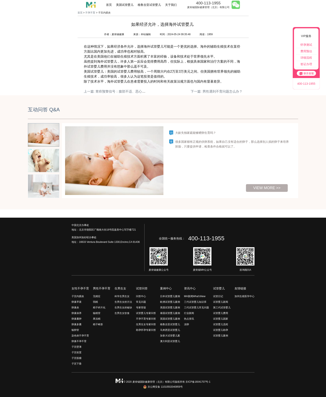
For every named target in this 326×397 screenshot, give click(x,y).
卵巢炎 (75, 307)
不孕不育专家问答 (146, 318)
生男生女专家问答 (146, 324)
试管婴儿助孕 (220, 330)
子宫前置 (77, 352)
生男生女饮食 (122, 313)
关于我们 (171, 4)
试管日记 (218, 296)
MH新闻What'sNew (194, 296)
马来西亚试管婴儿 (170, 330)
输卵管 (75, 330)
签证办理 (306, 64)
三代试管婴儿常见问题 (196, 307)
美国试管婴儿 (124, 4)
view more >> (266, 188)
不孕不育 (90, 12)
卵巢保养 (77, 313)
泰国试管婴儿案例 (170, 313)
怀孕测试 (306, 44)
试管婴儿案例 (220, 335)
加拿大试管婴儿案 (170, 335)
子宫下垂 (77, 363)
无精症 (96, 296)
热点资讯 (189, 318)
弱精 (95, 301)
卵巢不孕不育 (79, 341)
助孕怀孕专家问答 (146, 330)
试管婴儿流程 (220, 324)
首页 (109, 4)
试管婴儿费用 (220, 313)
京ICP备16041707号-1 (197, 381)
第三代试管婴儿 (222, 307)
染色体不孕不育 (80, 335)
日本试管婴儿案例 (170, 296)
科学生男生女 (122, 296)
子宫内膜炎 (78, 296)
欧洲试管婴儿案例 (170, 301)
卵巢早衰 (77, 301)
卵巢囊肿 (77, 318)
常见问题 (141, 301)
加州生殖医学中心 (244, 296)
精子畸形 (98, 324)
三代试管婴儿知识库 (195, 301)
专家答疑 (141, 307)
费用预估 (306, 51)
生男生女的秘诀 (123, 307)
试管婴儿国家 (220, 318)
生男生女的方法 (123, 301)
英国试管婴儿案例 (170, 318)
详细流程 (306, 57)
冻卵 (186, 324)
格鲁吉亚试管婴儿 (149, 4)
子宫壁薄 (77, 346)
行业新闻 (189, 313)
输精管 (96, 313)
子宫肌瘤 (77, 358)
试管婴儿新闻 (220, 301)
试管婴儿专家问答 (146, 313)
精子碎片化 (99, 307)
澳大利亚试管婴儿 (170, 341)
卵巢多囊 (77, 324)
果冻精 (96, 318)
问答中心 (141, 296)
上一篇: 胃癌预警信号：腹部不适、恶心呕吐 (116, 91)
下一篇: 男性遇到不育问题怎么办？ (216, 91)
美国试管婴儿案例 (170, 307)
